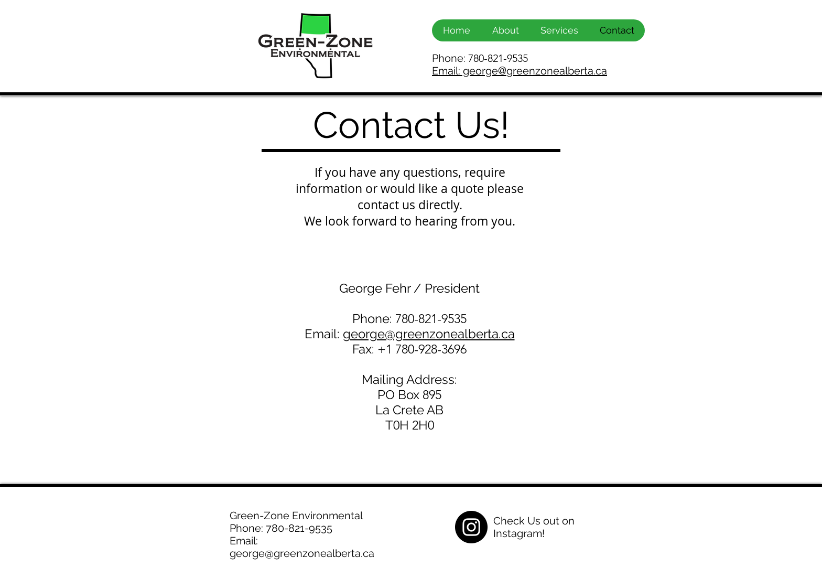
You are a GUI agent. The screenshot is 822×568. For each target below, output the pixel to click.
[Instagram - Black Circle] (471, 527)
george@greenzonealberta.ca (429, 333)
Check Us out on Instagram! (534, 527)
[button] (559, 30)
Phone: (480, 58)
